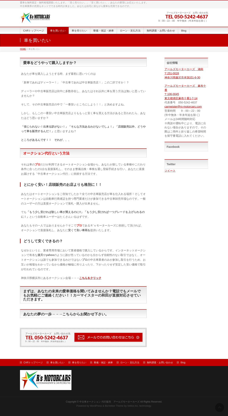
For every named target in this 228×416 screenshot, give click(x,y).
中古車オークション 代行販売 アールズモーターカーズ (109, 401)
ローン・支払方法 (129, 362)
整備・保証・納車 (103, 362)
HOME (23, 49)
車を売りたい (79, 362)
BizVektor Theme (114, 406)
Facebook (173, 146)
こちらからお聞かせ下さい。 (85, 314)
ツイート (170, 170)
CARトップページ (33, 362)
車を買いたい (57, 362)
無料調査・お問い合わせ (160, 362)
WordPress (96, 406)
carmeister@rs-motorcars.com (183, 106)
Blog (182, 362)
